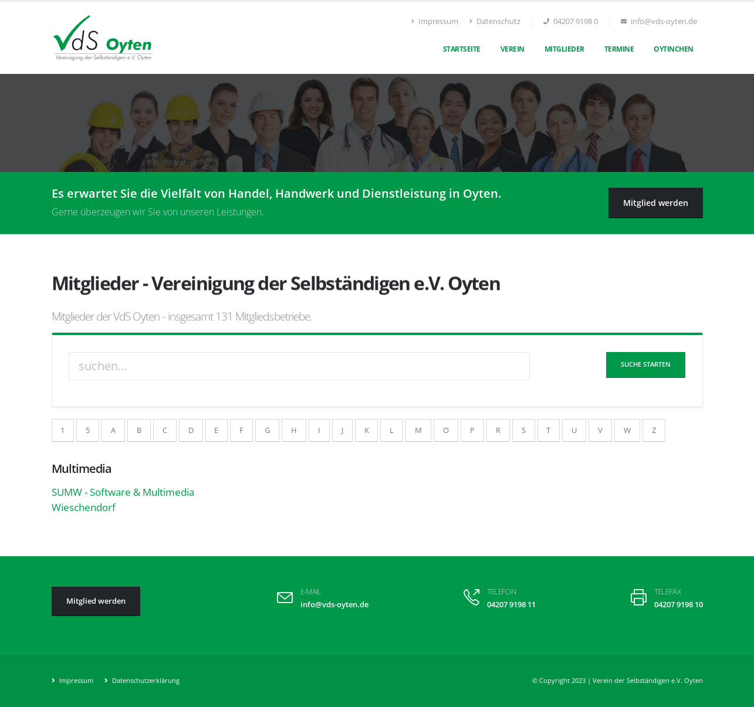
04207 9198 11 (511, 605)
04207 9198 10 (678, 605)
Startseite (462, 49)
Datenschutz (494, 21)
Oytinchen (674, 49)
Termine (619, 49)
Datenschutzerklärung (145, 680)
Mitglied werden (655, 202)
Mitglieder (564, 49)
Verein (513, 49)
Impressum (435, 21)
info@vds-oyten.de (334, 605)
